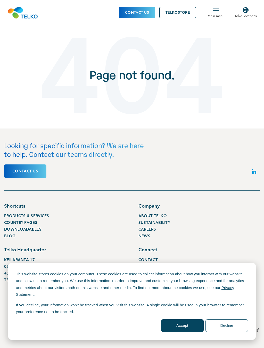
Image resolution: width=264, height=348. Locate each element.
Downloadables (23, 229)
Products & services (26, 215)
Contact (148, 259)
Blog (9, 235)
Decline (226, 325)
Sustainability (154, 222)
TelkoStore (178, 12)
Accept (182, 325)
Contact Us (137, 12)
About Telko (152, 215)
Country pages (20, 222)
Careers (147, 229)
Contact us (25, 171)
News (144, 235)
